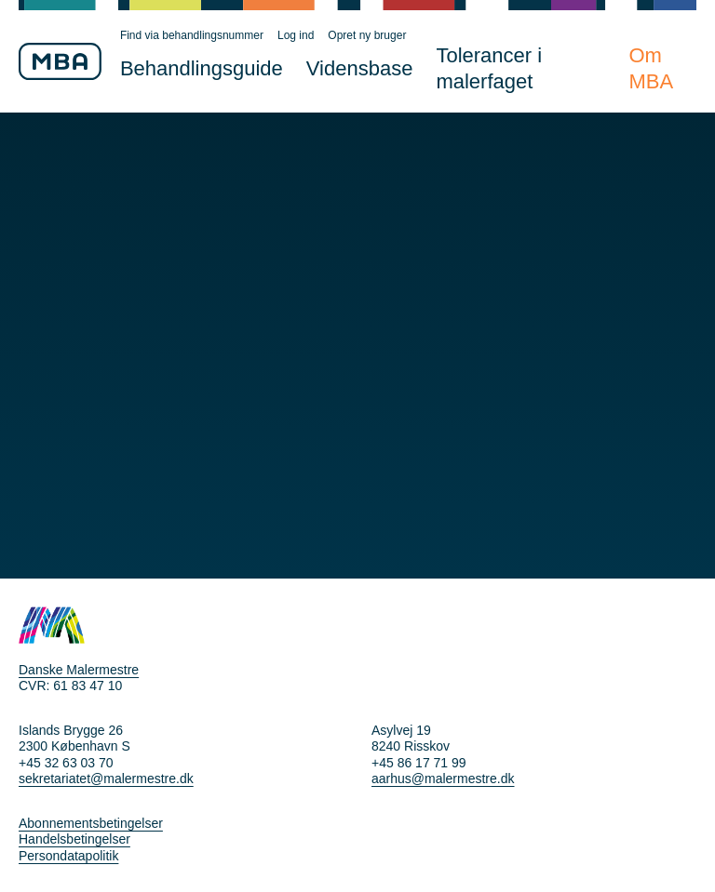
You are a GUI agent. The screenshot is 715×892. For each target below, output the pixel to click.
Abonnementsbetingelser (91, 823)
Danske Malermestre (79, 669)
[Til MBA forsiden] (60, 61)
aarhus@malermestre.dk (443, 778)
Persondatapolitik (68, 855)
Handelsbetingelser (74, 839)
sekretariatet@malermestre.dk (106, 778)
